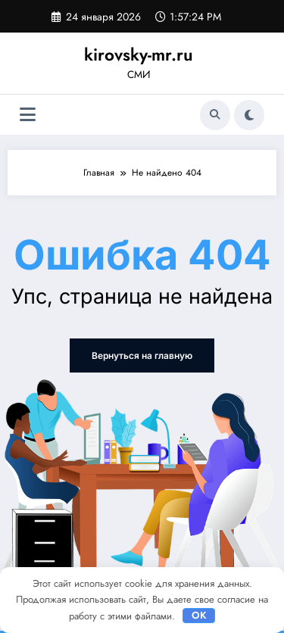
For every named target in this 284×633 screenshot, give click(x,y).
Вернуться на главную (142, 355)
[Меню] (28, 114)
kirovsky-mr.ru (138, 54)
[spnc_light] (249, 115)
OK (199, 615)
